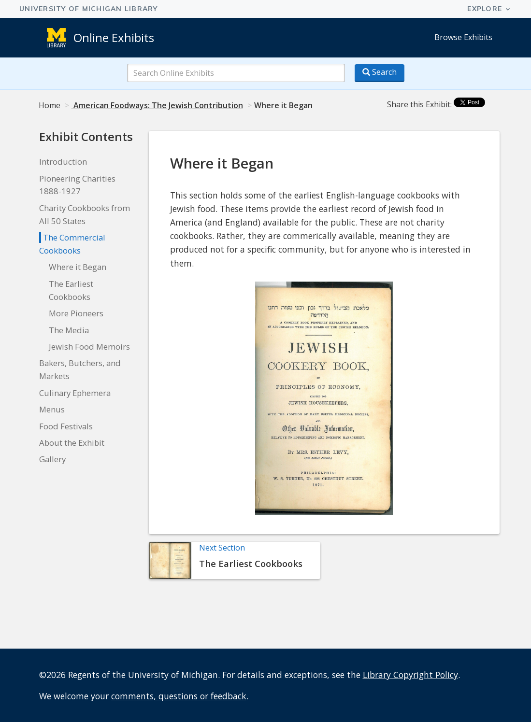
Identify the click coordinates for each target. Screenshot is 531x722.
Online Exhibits (113, 37)
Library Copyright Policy (410, 674)
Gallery (52, 459)
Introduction (63, 161)
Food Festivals (66, 426)
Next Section (222, 547)
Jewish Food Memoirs (89, 346)
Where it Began (77, 266)
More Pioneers (76, 313)
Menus (52, 409)
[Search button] (379, 73)
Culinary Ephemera (75, 392)
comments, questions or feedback (178, 696)
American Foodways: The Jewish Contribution (157, 105)
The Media (69, 330)
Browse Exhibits (463, 37)
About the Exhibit (71, 442)
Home (49, 105)
